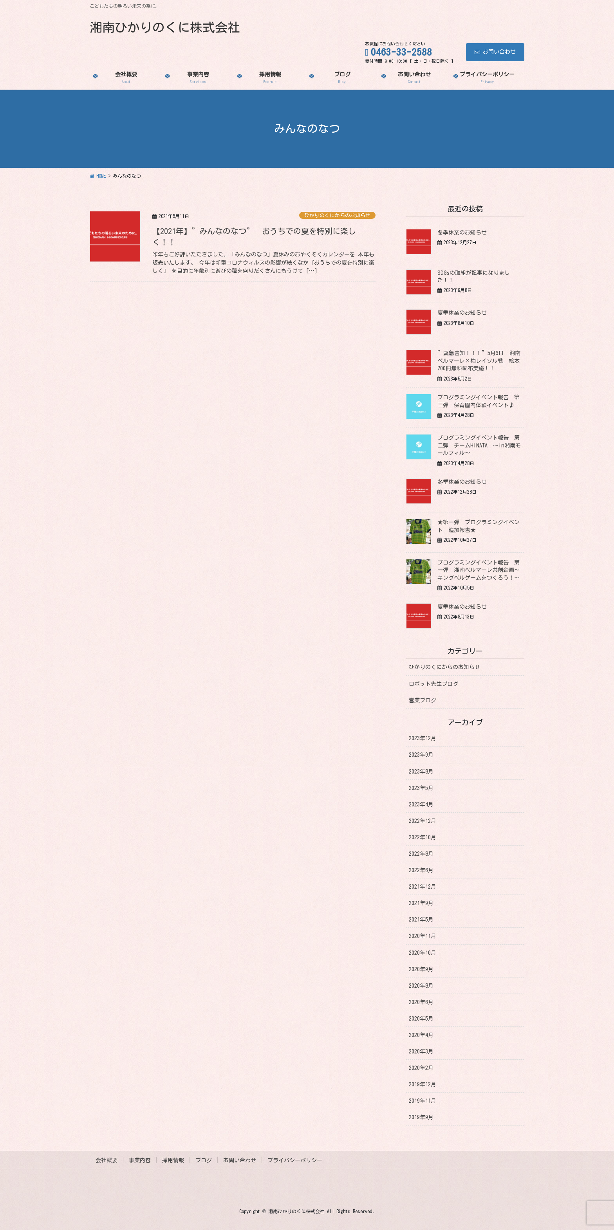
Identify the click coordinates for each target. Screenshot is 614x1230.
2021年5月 (421, 919)
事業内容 (140, 1160)
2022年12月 (422, 821)
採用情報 (173, 1160)
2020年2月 (421, 1068)
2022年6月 (421, 870)
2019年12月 (422, 1084)
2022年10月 (422, 837)
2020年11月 (422, 936)
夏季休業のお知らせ (462, 313)
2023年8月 (421, 771)
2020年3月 (421, 1051)
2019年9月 (421, 1117)
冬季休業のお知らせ (462, 232)
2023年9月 (421, 754)
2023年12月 (422, 738)
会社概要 (106, 1160)
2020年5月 (421, 1018)
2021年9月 (421, 903)
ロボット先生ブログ (433, 684)
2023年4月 (421, 804)
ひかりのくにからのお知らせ (337, 215)
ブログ (203, 1160)
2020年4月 (421, 1035)
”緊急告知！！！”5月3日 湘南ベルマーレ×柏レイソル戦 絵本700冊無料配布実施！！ (478, 360)
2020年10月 (422, 953)
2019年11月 (422, 1101)
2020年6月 (421, 1002)
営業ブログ (422, 700)
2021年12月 (422, 886)
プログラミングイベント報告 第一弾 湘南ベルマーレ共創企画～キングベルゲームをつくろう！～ (481, 570)
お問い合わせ (495, 51)
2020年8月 (421, 985)
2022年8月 (421, 854)
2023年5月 (421, 788)
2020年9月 (421, 969)
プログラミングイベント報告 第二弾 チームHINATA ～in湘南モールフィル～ (479, 445)
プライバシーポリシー (294, 1160)
